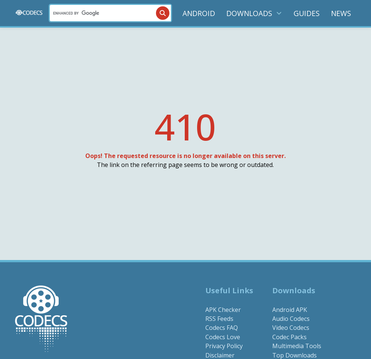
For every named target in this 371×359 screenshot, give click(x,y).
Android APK (289, 310)
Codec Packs (289, 337)
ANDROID (199, 13)
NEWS (341, 13)
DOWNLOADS (254, 13)
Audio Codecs (291, 319)
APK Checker (223, 310)
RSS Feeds (219, 319)
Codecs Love (222, 337)
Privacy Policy (224, 346)
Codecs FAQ (221, 328)
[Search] (110, 13)
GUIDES (307, 13)
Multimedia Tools (296, 346)
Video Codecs (290, 328)
